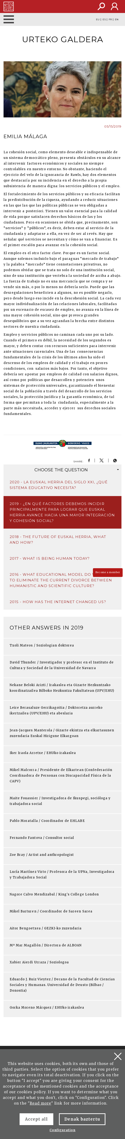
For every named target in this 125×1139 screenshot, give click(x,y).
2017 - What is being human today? (50, 558)
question (76, 470)
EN (116, 19)
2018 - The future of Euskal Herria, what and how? (58, 539)
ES (104, 19)
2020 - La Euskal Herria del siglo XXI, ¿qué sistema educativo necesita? (59, 485)
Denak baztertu (82, 1119)
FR (110, 19)
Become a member (108, 572)
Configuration (63, 1130)
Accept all (36, 1119)
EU (98, 19)
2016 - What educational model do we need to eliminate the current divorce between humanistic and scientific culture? (61, 580)
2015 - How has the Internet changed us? (58, 602)
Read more (40, 1103)
